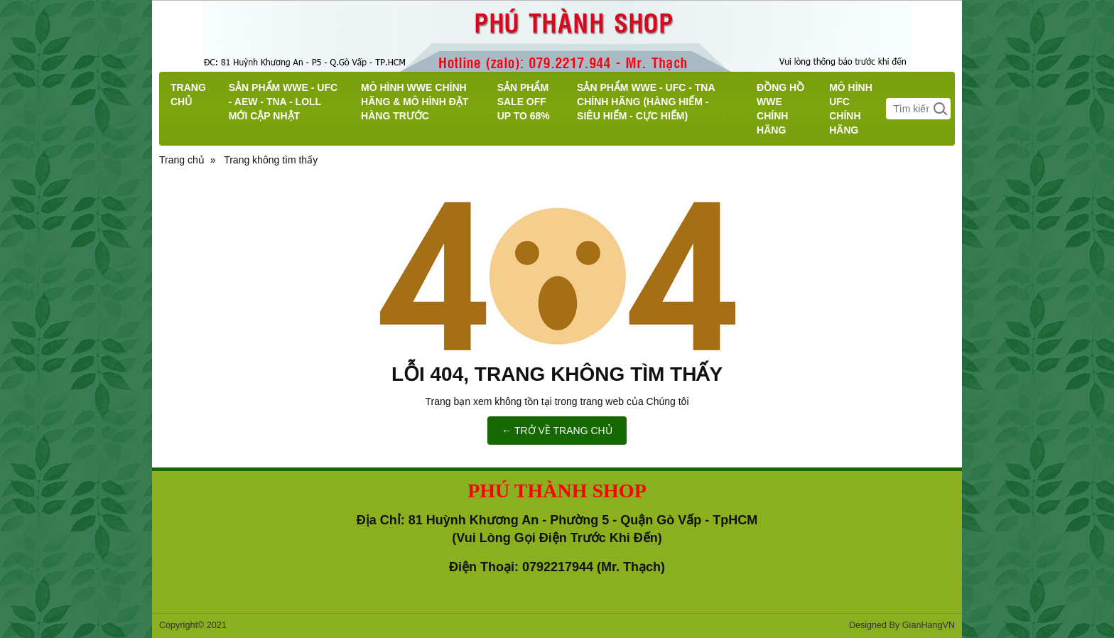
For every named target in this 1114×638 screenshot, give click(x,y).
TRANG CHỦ (188, 94)
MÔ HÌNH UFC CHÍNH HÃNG (850, 109)
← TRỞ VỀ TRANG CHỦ (557, 430)
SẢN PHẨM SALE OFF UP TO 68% (523, 101)
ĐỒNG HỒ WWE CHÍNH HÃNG (780, 109)
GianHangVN (928, 625)
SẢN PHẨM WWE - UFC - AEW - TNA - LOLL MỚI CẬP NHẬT (283, 101)
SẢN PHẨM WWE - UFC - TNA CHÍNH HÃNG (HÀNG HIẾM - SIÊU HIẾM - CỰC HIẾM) (646, 101)
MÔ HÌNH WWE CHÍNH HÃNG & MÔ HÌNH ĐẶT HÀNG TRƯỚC (414, 101)
